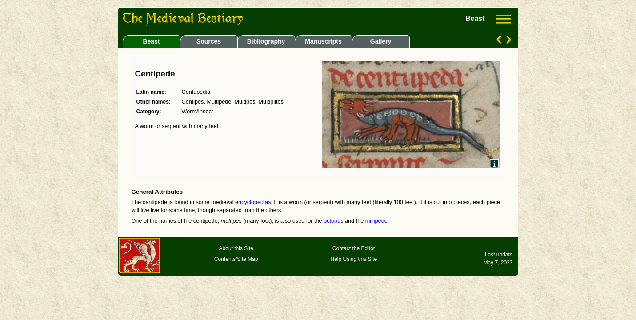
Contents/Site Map (236, 259)
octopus (333, 221)
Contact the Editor (353, 248)
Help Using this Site (353, 259)
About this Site (236, 248)
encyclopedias (253, 202)
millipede (376, 221)
